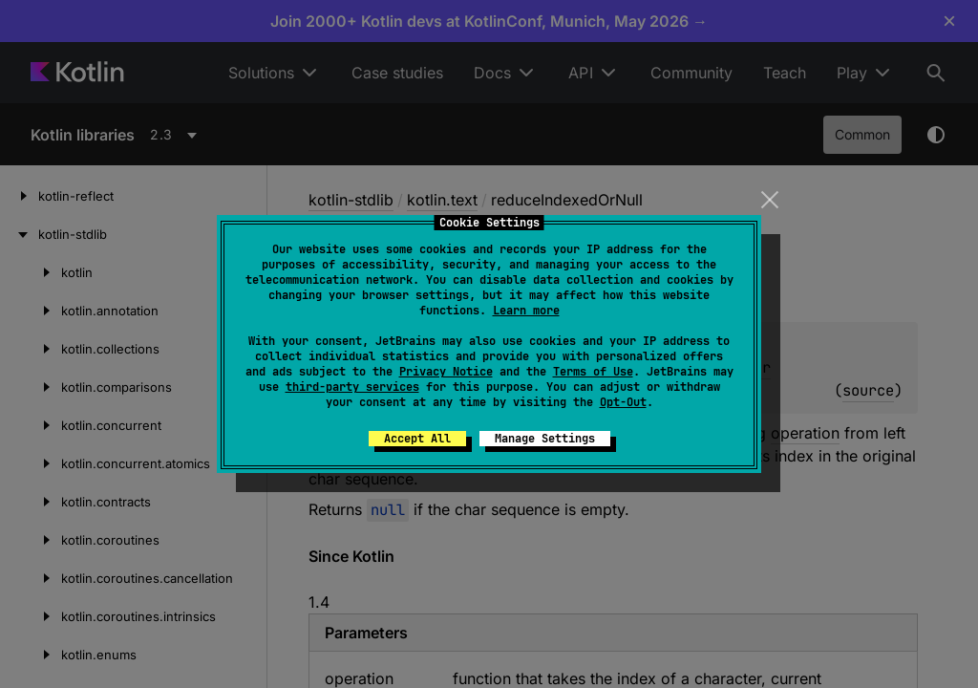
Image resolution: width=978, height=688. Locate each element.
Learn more (526, 310)
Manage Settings (545, 438)
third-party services (352, 387)
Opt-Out (623, 402)
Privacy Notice (446, 371)
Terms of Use (593, 371)
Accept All (417, 438)
